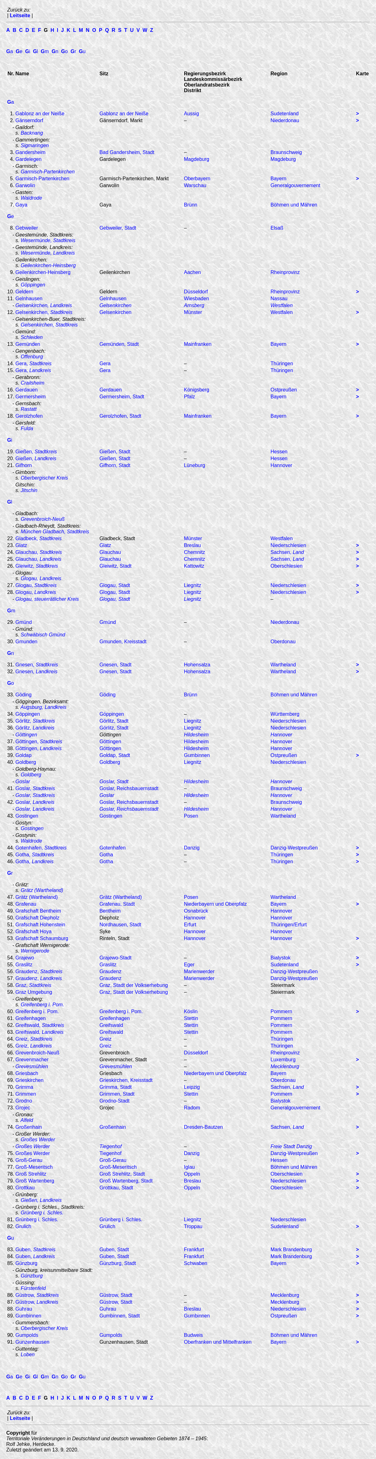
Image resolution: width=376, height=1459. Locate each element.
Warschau (195, 185)
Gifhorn (23, 465)
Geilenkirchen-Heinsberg (48, 265)
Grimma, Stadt (115, 1087)
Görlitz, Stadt (113, 721)
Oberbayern (197, 178)
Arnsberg (194, 305)
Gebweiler (26, 228)
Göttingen (110, 741)
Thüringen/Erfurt (289, 924)
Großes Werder (38, 1139)
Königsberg (196, 389)
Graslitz (23, 964)
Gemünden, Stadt (119, 344)
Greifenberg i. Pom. (42, 1004)
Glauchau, (38, 552)
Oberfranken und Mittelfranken (218, 1342)
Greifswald (111, 1025)
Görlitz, (35, 721)
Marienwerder (199, 971)
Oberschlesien (286, 566)
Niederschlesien (288, 545)
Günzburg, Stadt (117, 1263)
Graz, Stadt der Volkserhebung (133, 985)
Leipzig (192, 1087)
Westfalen (282, 305)
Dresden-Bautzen (203, 1127)
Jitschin (29, 490)
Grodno (23, 1100)
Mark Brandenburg (291, 1249)
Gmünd (23, 622)
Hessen (279, 451)
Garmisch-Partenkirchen (48, 171)
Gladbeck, (38, 538)
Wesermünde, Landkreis (48, 253)
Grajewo (24, 957)
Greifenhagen (30, 1018)
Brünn (190, 204)
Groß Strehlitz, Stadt (122, 1174)
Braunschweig (286, 152)
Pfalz (189, 396)
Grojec (22, 1107)
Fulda (27, 428)
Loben (28, 1354)
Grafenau (25, 904)
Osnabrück (196, 911)
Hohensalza (197, 664)
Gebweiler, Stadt (117, 228)
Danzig (192, 847)
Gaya (21, 204)
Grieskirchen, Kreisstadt (126, 1080)
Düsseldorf (196, 291)
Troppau (193, 1226)
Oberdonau (283, 641)
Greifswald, (39, 1025)
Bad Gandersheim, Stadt (126, 152)
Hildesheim (196, 734)
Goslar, (35, 788)
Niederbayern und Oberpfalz (215, 904)
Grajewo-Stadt (115, 957)
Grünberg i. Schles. (42, 1212)
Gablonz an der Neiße (39, 113)
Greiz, (33, 1039)
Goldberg (25, 762)
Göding (23, 694)
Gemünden (27, 344)
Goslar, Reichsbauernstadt (129, 788)
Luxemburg (283, 1059)
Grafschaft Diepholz (37, 917)
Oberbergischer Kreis (44, 478)
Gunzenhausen (32, 1342)
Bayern (279, 178)
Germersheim (30, 396)
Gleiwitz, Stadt (115, 566)
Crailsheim (32, 383)
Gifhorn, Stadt (114, 465)
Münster (193, 312)
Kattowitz (194, 566)
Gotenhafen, (41, 847)
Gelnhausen (28, 298)
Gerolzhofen (29, 416)
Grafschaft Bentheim (38, 911)
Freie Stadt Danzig (291, 1146)
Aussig (191, 113)
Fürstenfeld (33, 1288)
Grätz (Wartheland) (42, 890)
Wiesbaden (196, 298)
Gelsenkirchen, (43, 312)
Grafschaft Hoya (33, 931)
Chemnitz (194, 552)
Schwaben (195, 1263)
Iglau (189, 1167)
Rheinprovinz (285, 272)
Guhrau (23, 1309)
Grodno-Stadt (114, 1100)
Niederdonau (285, 120)
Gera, (33, 363)
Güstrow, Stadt (115, 1295)
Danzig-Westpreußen (294, 847)
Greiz (105, 1039)
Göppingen (27, 714)
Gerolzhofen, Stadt (120, 416)
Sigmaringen (35, 145)
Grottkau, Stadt (116, 1187)
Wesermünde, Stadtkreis (48, 240)
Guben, (35, 1249)
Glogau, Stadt (114, 585)
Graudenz (110, 971)
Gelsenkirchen (115, 305)
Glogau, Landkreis (41, 578)
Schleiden (32, 337)
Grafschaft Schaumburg (41, 938)
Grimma (24, 1087)
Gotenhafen (112, 847)
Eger (189, 964)
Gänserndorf (29, 120)
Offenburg (32, 356)
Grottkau (24, 1187)
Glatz (21, 545)
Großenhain (28, 1127)
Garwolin (25, 185)
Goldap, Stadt (114, 755)
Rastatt (29, 409)
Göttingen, (38, 741)
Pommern (281, 1011)
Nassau (279, 298)
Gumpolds (26, 1335)
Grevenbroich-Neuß (43, 519)
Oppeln (192, 1174)
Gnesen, (36, 664)
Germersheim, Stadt (121, 396)
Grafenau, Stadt (117, 904)
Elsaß (277, 228)
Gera (105, 363)
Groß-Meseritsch (34, 1167)
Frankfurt (194, 1249)
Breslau (192, 545)
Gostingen (26, 816)
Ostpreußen (284, 389)
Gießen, (36, 451)
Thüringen (282, 363)
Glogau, (36, 585)
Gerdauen (26, 389)
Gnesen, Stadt (115, 664)
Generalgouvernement (295, 185)
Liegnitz (192, 585)
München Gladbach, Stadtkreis (55, 531)
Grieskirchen (29, 1080)
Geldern (24, 291)
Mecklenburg (285, 1295)
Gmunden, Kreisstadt (122, 641)
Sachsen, (287, 552)
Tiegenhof (110, 1146)
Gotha (106, 854)
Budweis (193, 1335)
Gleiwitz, (36, 566)
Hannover (281, 465)
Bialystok (281, 957)
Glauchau (110, 552)
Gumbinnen (197, 755)
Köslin (191, 1011)
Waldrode (31, 198)
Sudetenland (285, 113)
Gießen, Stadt (114, 451)
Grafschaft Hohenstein (40, 924)
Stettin (191, 1018)
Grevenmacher (31, 1059)
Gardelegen (28, 159)
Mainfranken (197, 344)
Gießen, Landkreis (41, 1200)
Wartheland (283, 664)
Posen (191, 816)
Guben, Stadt (114, 1249)
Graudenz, (38, 971)
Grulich (23, 1226)
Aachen (192, 272)
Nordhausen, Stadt (120, 924)
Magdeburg (196, 159)
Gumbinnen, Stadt (119, 1315)
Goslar (106, 795)
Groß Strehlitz (30, 1174)
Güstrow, (37, 1295)
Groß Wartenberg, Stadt (126, 1180)
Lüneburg (194, 465)
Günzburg (26, 1263)
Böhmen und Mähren (294, 204)
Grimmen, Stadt (117, 1094)
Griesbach (26, 1073)
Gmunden (26, 641)
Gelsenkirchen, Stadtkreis (49, 324)
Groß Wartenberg (34, 1180)
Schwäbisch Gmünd (43, 634)
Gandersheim (30, 152)
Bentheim (110, 911)
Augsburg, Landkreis (44, 707)
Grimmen (25, 1094)
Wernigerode (35, 951)
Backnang (32, 133)
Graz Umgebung (33, 992)
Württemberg (285, 714)
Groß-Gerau (28, 1160)
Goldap (23, 755)
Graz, (33, 985)
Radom (192, 1107)
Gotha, (34, 854)
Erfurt (190, 924)
